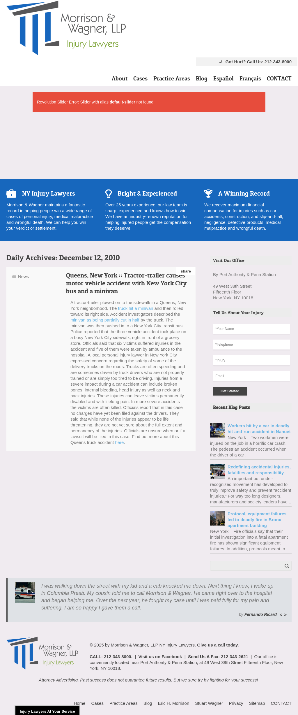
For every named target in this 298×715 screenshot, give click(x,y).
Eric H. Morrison (173, 703)
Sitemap (257, 703)
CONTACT (279, 78)
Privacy (236, 703)
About (119, 78)
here (119, 442)
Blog (201, 78)
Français (250, 78)
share (186, 271)
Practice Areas (171, 78)
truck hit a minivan (135, 308)
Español (223, 78)
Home (79, 703)
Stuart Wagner (209, 703)
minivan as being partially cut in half (104, 319)
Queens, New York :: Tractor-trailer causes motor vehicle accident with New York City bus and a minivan (126, 283)
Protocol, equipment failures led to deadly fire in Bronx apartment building (257, 519)
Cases (140, 78)
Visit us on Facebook (160, 656)
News (23, 276)
